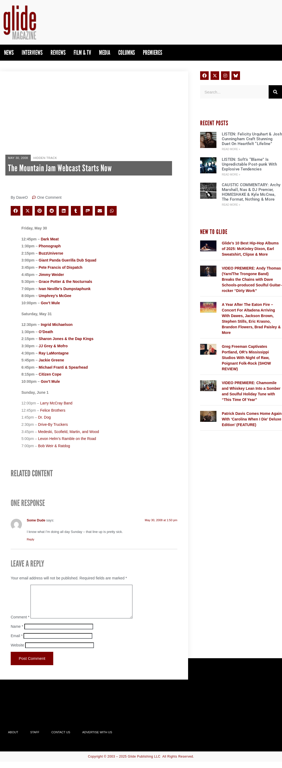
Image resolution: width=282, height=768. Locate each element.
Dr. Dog (44, 417)
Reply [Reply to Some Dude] (30, 539)
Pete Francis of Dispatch (60, 267)
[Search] (275, 92)
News (9, 52)
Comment (20, 623)
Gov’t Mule (50, 303)
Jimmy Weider (51, 274)
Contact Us (60, 738)
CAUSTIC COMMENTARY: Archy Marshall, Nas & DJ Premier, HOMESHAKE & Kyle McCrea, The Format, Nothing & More (251, 192)
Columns (126, 52)
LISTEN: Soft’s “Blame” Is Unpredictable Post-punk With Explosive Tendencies (249, 164)
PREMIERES (152, 52)
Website (17, 651)
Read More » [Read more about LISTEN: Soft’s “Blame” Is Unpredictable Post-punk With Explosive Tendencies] (231, 174)
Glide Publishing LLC (144, 763)
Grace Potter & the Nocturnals (65, 281)
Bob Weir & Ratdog (54, 446)
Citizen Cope (50, 374)
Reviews (58, 52)
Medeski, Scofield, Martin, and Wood (68, 432)
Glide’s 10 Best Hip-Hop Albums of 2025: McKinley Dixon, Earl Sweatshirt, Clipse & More (250, 248)
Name (17, 633)
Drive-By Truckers (53, 424)
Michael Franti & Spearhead (63, 367)
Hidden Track (45, 157)
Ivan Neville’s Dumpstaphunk (65, 289)
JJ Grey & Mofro (53, 346)
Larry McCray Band (56, 403)
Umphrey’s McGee (55, 296)
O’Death (46, 332)
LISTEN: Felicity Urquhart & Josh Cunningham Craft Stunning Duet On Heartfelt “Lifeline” (252, 139)
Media (104, 52)
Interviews (32, 52)
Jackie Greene (51, 360)
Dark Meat (50, 239)
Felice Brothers (52, 410)
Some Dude (36, 520)
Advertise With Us (97, 738)
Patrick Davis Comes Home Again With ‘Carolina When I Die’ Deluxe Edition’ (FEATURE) (252, 419)
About (13, 738)
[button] (15, 211)
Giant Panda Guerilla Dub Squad (67, 260)
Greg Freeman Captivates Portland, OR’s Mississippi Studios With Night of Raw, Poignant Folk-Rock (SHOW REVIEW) (246, 357)
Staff (34, 738)
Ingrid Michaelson (57, 324)
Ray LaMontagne (54, 353)
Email (16, 642)
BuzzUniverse (51, 253)
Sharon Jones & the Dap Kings (66, 339)
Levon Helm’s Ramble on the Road (67, 438)
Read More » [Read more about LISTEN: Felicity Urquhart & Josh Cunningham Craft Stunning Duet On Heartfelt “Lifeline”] (231, 149)
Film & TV (82, 52)
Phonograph (50, 246)
